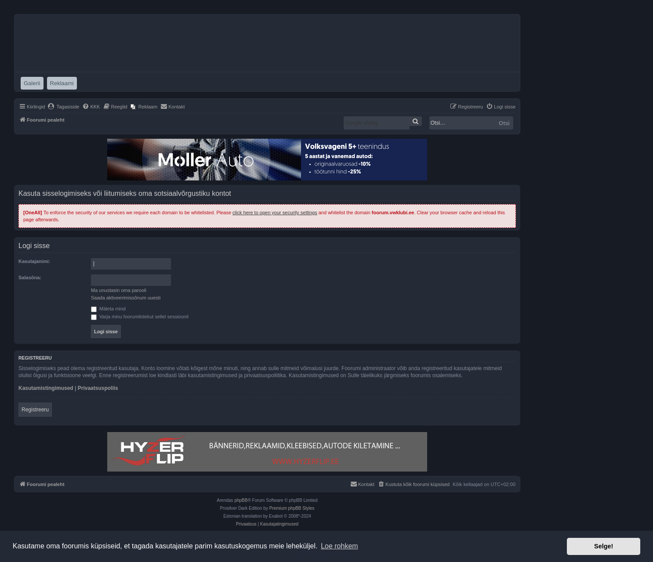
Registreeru (35, 410)
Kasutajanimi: (34, 261)
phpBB (240, 500)
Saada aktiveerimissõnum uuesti (125, 297)
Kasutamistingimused (45, 388)
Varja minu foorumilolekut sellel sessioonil (140, 316)
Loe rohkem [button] (339, 546)
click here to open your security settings (274, 212)
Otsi (504, 123)
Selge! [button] (603, 546)
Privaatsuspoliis (98, 388)
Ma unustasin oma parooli (118, 290)
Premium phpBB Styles (292, 508)
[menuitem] (63, 106)
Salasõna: (29, 277)
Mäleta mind (108, 308)
